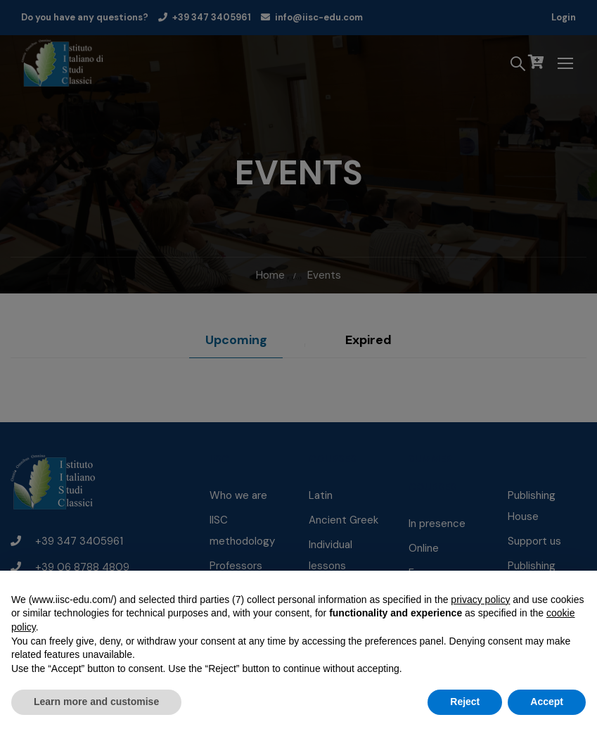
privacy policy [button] (480, 599)
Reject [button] (465, 701)
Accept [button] (546, 701)
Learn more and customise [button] (96, 701)
